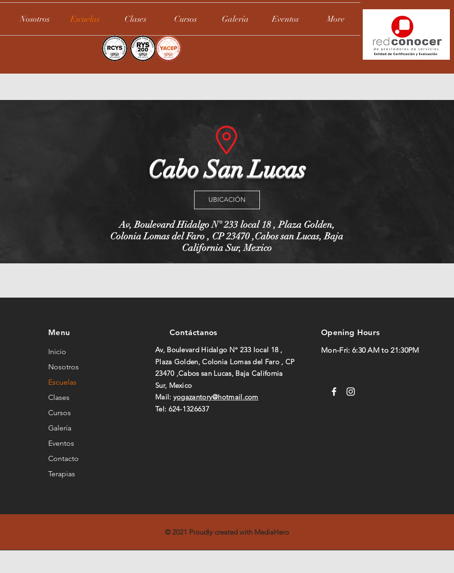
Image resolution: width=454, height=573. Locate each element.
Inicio (57, 351)
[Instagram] (350, 391)
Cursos (59, 412)
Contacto (63, 458)
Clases (58, 397)
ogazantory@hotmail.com (218, 396)
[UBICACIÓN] (227, 200)
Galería (59, 428)
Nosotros (63, 366)
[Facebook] (334, 391)
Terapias (61, 473)
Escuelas (62, 382)
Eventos (61, 443)
